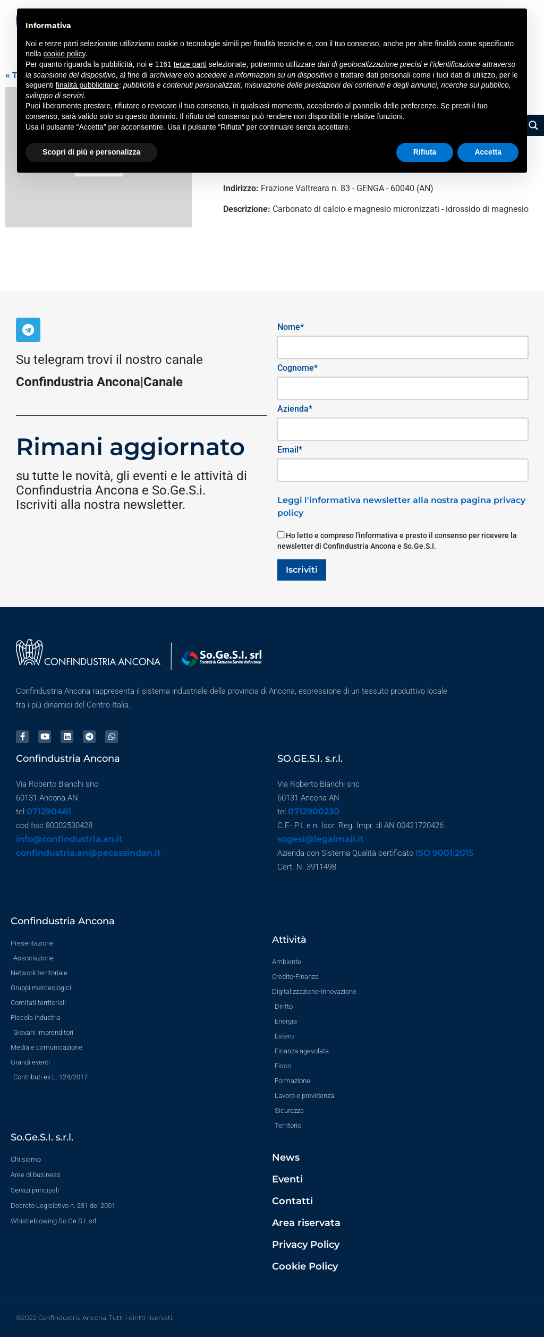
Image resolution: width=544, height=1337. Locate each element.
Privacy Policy (305, 1244)
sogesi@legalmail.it (320, 839)
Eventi (287, 1179)
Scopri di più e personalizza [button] (91, 152)
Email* (289, 450)
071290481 (49, 811)
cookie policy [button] (64, 53)
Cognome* (297, 368)
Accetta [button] (488, 152)
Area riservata (306, 1223)
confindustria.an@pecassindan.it (88, 853)
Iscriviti (302, 570)
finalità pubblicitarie (87, 85)
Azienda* (294, 409)
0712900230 (313, 811)
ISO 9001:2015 (444, 853)
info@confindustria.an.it (69, 839)
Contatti (292, 1201)
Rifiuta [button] (425, 152)
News (286, 1157)
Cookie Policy (305, 1266)
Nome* (290, 327)
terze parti (190, 64)
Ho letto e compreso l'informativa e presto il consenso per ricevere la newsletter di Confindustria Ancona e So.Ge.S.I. (397, 540)
